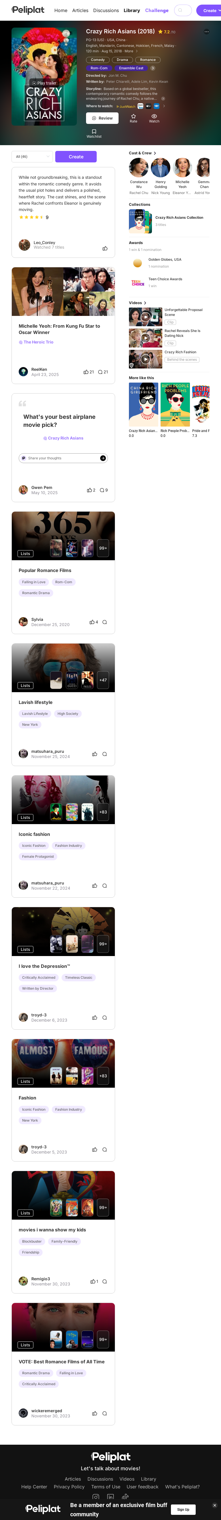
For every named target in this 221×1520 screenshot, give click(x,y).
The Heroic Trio (36, 342)
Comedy (98, 59)
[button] (206, 31)
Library (132, 10)
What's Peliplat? (182, 1486)
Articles (80, 10)
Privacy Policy (69, 1486)
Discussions (106, 10)
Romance (148, 59)
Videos (126, 1479)
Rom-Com (99, 68)
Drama (122, 59)
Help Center (34, 1486)
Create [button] (76, 157)
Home (60, 10)
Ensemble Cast (131, 68)
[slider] (32, 217)
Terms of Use (105, 1486)
